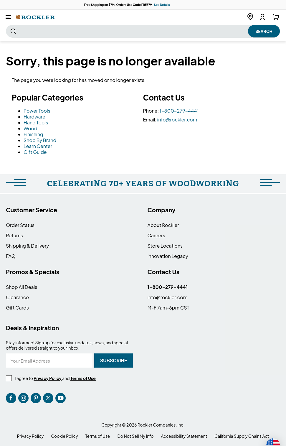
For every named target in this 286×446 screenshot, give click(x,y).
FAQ (11, 256)
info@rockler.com (177, 119)
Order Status (20, 225)
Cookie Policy (64, 436)
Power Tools (37, 111)
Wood (30, 128)
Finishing (33, 134)
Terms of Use (97, 436)
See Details (162, 4)
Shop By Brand (40, 140)
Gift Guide (35, 152)
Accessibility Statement (184, 436)
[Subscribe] (113, 360)
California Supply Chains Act (241, 436)
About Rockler (163, 225)
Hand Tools (36, 122)
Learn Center (38, 146)
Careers (156, 235)
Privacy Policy (30, 436)
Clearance (17, 297)
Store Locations (165, 246)
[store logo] (35, 17)
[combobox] (143, 31)
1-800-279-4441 (179, 111)
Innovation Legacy (168, 256)
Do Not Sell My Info (135, 436)
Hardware (34, 116)
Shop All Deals (21, 287)
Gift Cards (17, 308)
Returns (14, 235)
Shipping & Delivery (27, 246)
